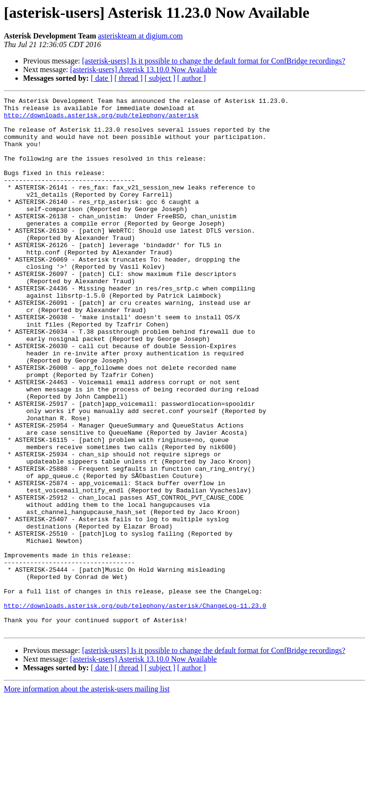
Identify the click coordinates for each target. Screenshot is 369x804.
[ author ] (191, 78)
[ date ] (101, 78)
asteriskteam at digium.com (140, 36)
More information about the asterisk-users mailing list (87, 795)
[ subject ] (160, 78)
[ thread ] (128, 78)
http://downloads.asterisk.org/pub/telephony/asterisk (101, 119)
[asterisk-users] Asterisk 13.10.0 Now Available (143, 69)
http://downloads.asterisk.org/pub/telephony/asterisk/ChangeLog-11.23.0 (135, 708)
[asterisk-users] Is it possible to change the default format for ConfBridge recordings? (213, 61)
